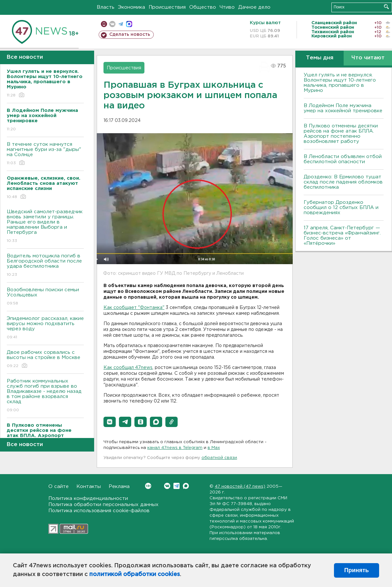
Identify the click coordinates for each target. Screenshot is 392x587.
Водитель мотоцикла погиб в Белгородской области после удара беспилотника (45, 265)
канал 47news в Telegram (174, 448)
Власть (105, 7)
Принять (356, 570)
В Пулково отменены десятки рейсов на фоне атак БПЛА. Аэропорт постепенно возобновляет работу (341, 134)
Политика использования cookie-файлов (99, 511)
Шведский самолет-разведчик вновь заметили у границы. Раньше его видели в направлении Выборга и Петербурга (45, 227)
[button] (109, 422)
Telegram (176, 486)
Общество (202, 7)
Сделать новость (129, 34)
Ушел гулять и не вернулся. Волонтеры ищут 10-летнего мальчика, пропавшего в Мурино (340, 83)
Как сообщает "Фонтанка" (133, 308)
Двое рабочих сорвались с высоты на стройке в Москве (45, 359)
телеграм (121, 24)
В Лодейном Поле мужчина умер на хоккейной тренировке (343, 108)
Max (186, 486)
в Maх (214, 448)
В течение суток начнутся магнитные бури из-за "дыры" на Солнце (45, 154)
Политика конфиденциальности (88, 498)
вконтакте (112, 24)
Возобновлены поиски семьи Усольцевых (45, 297)
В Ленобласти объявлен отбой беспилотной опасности (343, 159)
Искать (386, 6)
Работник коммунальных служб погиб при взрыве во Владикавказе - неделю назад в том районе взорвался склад (45, 396)
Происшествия (167, 7)
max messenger (129, 24)
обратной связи (219, 458)
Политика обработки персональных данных (103, 504)
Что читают (368, 57)
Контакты (88, 486)
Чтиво (227, 7)
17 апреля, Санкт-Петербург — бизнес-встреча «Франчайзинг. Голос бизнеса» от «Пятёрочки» (342, 235)
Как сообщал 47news (127, 368)
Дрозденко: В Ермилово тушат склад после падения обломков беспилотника (343, 182)
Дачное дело (254, 7)
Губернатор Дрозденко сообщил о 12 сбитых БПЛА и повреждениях (341, 207)
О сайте (58, 486)
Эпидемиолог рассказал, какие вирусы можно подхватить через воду (45, 328)
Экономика (131, 7)
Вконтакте (148, 486)
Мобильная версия (104, 24)
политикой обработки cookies (134, 574)
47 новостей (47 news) (240, 486)
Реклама (119, 486)
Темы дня (319, 57)
